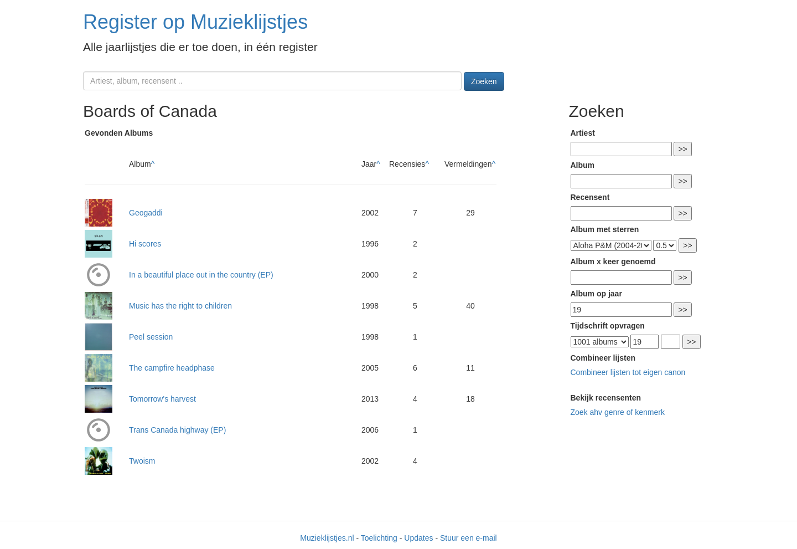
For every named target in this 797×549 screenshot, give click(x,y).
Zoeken (484, 81)
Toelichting (379, 537)
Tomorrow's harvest (162, 398)
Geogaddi (146, 212)
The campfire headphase (172, 367)
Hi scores (145, 243)
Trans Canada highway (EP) (177, 429)
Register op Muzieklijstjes (195, 22)
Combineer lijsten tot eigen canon (628, 372)
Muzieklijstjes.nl (327, 537)
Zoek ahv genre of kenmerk (618, 412)
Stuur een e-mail (468, 537)
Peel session (151, 336)
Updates (418, 537)
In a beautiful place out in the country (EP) (201, 274)
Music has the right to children (180, 305)
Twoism (142, 460)
